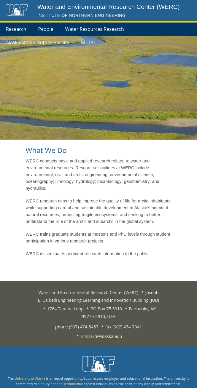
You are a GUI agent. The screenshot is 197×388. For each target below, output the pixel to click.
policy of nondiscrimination (61, 383)
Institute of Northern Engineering (81, 15)
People (45, 29)
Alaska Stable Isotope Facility (37, 42)
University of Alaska (30, 378)
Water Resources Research (94, 29)
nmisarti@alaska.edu (101, 336)
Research (16, 29)
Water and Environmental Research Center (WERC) (108, 6)
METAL (88, 42)
